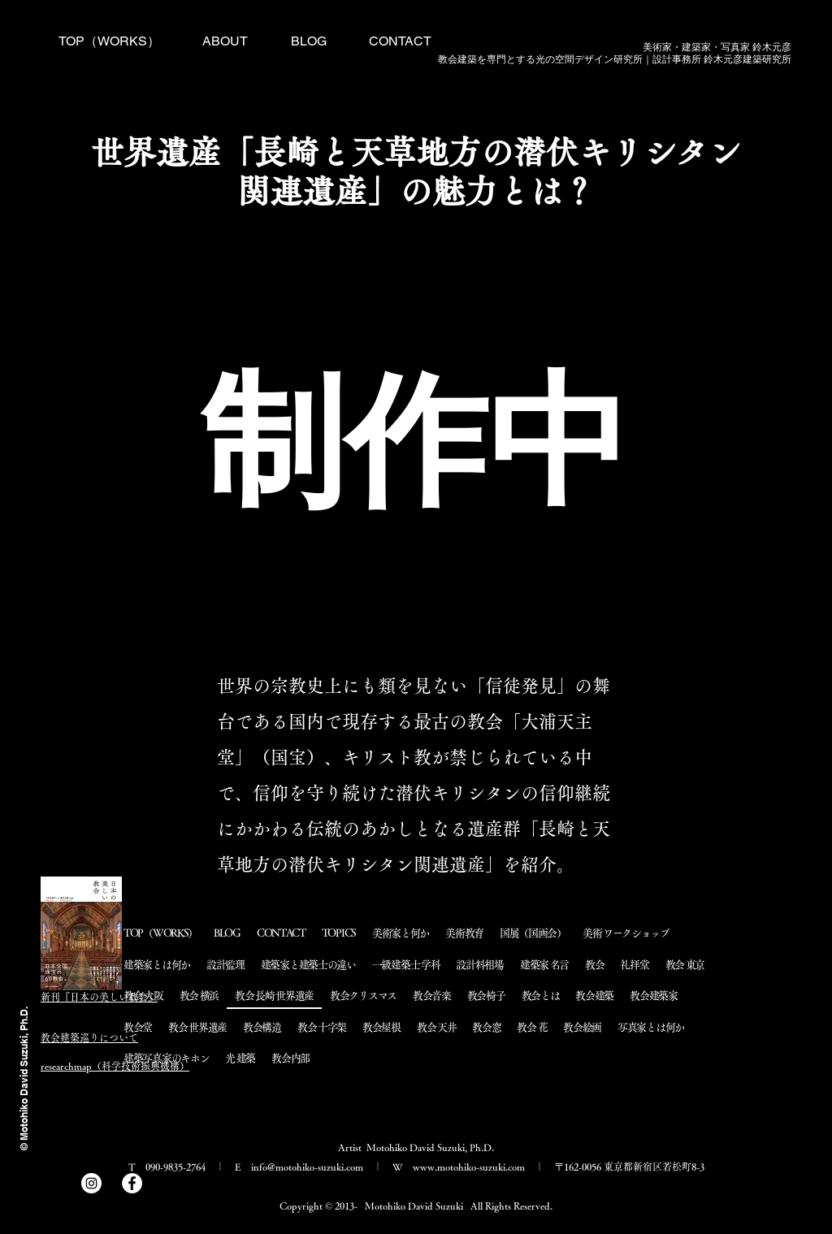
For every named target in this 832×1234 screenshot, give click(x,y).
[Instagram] (91, 1183)
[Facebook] (132, 1183)
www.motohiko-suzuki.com (469, 1166)
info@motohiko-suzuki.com (307, 1166)
